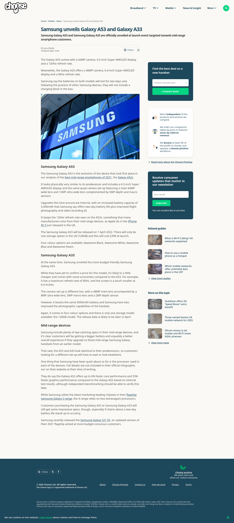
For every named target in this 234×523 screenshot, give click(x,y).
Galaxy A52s (125, 177)
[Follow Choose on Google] (129, 50)
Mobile (169, 8)
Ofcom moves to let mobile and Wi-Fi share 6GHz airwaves (178, 333)
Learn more (46, 517)
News (58, 21)
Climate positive (183, 472)
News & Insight (192, 8)
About (103, 484)
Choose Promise (120, 484)
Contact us (140, 484)
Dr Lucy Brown (47, 48)
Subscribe (161, 203)
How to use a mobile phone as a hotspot (176, 254)
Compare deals (170, 91)
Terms (188, 484)
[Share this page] (138, 49)
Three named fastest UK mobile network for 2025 (179, 319)
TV (154, 8)
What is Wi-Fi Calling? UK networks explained (179, 240)
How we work (158, 484)
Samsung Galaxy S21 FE (95, 420)
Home (43, 21)
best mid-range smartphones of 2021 (88, 177)
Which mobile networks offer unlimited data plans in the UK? (178, 269)
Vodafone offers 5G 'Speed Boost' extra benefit (176, 304)
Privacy (175, 484)
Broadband (136, 8)
